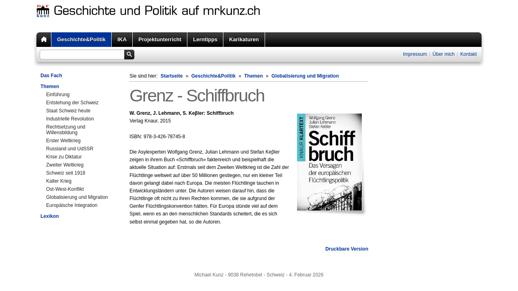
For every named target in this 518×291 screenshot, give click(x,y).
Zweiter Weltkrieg (64, 165)
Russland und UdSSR (69, 149)
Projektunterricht (159, 39)
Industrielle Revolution (70, 119)
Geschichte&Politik (81, 39)
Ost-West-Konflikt (65, 189)
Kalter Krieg (59, 181)
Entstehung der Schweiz (72, 102)
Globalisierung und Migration (77, 197)
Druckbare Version (346, 249)
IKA (122, 39)
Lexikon (49, 216)
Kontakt (468, 54)
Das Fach (51, 75)
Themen (49, 86)
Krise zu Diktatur (64, 157)
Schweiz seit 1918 (65, 173)
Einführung (58, 94)
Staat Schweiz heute (68, 111)
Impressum (415, 54)
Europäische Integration (72, 205)
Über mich (444, 54)
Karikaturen (244, 39)
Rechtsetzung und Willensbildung (65, 129)
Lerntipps (205, 39)
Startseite (172, 76)
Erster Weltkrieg (63, 140)
